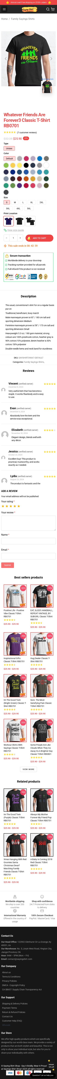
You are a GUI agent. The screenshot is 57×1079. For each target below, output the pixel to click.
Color (6, 153)
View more (29, 769)
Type (6, 143)
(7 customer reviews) (27, 132)
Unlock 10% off (51, 1066)
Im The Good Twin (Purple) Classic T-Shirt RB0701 (14, 817)
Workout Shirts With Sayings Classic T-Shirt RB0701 (14, 748)
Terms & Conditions (11, 976)
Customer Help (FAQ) (12, 1021)
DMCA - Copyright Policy (13, 985)
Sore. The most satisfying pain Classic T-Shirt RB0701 (41, 703)
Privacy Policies (9, 981)
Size (6, 197)
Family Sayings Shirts (23, 18)
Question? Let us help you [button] (42, 1075)
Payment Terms (9, 1008)
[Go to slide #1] (12, 102)
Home (4, 18)
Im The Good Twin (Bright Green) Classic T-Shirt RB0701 (15, 703)
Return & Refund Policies (13, 1012)
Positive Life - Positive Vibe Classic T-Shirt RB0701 (14, 613)
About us (6, 972)
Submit (7, 565)
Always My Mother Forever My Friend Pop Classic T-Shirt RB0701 (41, 817)
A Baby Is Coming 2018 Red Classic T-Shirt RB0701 (41, 862)
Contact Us (7, 1016)
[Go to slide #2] (28, 102)
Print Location (10, 213)
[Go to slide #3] (44, 102)
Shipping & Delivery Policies (15, 1003)
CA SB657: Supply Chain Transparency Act (22, 989)
